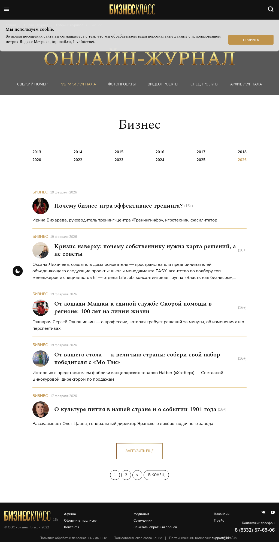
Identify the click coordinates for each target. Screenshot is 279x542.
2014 (78, 152)
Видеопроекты (163, 84)
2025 (201, 160)
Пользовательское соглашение (138, 538)
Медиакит (141, 514)
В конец (156, 475)
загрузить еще (139, 451)
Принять (251, 40)
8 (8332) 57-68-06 (255, 530)
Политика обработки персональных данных (73, 538)
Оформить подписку (80, 520)
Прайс (219, 520)
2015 (119, 152)
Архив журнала (246, 84)
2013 (36, 152)
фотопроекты (122, 84)
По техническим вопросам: (203, 538)
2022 (78, 160)
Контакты (72, 527)
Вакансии (221, 514)
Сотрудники (143, 520)
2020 (36, 160)
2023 (119, 160)
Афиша (70, 514)
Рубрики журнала (77, 84)
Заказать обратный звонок (155, 527)
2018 (242, 152)
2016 (160, 152)
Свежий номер (32, 84)
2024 (160, 160)
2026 (242, 160)
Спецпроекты (204, 84)
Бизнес (40, 192)
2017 (201, 152)
